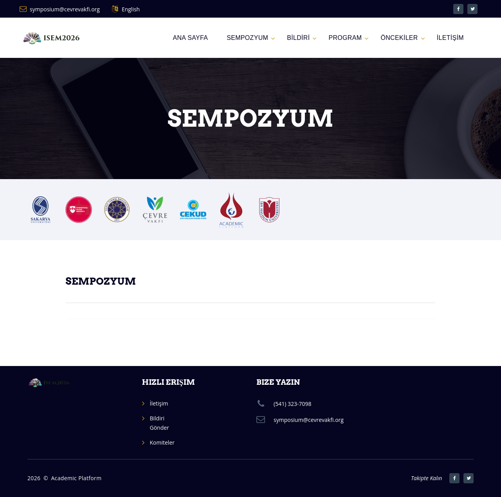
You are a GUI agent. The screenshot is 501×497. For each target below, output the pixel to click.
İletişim (159, 403)
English (131, 9)
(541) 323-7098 (292, 403)
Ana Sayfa (190, 37)
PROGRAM (345, 37)
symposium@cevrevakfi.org (65, 9)
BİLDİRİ (298, 37)
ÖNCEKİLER (399, 37)
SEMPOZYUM (247, 37)
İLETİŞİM (450, 37)
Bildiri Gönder (159, 422)
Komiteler (162, 442)
